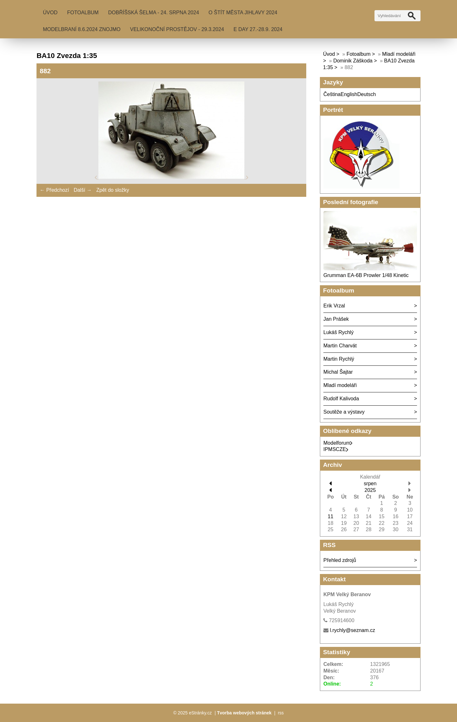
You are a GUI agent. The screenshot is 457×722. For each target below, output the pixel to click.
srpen (370, 483)
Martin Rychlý (338, 359)
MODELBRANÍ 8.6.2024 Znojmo (82, 29)
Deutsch (366, 94)
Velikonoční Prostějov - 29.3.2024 (177, 29)
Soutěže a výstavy (344, 412)
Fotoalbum (82, 12)
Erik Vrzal (334, 305)
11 (331, 516)
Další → (83, 190)
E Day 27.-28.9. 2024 (258, 29)
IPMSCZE (335, 449)
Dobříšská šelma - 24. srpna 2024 (153, 12)
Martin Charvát (340, 345)
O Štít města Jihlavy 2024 (243, 12)
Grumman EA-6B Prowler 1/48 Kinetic (366, 275)
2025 (370, 490)
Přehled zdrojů (339, 560)
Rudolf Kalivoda (341, 398)
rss (281, 712)
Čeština (332, 94)
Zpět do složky (112, 190)
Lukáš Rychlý (338, 332)
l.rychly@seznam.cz (352, 630)
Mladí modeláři (340, 385)
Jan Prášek (336, 319)
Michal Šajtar (338, 372)
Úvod (50, 12)
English (349, 94)
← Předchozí (54, 190)
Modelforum (338, 443)
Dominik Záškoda (353, 60)
